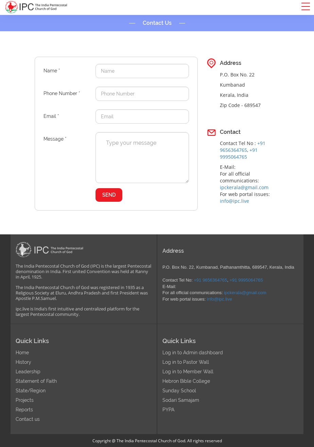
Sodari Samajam (180, 400)
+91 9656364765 (242, 146)
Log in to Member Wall (187, 371)
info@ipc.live (234, 201)
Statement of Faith (36, 381)
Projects (25, 400)
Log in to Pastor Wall (185, 362)
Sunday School (179, 390)
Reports (24, 409)
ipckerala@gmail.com (244, 187)
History (23, 362)
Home (22, 352)
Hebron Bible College (186, 381)
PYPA (168, 409)
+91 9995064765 (239, 153)
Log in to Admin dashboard (192, 352)
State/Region (31, 390)
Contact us (28, 419)
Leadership (28, 371)
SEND (109, 195)
